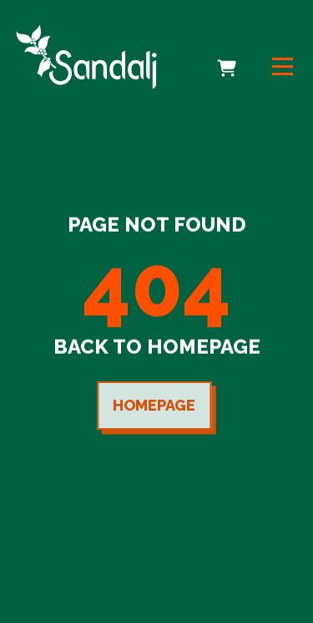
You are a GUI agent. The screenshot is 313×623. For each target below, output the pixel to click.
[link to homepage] (86, 56)
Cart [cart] (228, 57)
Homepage (152, 405)
